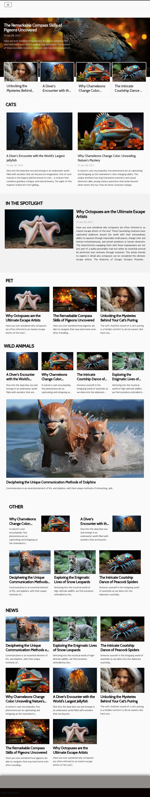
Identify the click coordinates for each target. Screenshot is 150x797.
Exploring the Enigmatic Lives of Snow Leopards (125, 379)
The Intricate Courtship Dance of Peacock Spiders (129, 90)
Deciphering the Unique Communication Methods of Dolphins (51, 482)
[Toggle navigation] (8, 4)
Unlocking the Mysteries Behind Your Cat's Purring (19, 90)
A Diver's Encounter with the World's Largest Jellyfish (57, 93)
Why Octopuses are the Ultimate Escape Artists (110, 214)
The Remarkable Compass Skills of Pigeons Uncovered (33, 27)
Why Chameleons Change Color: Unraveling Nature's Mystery (92, 93)
